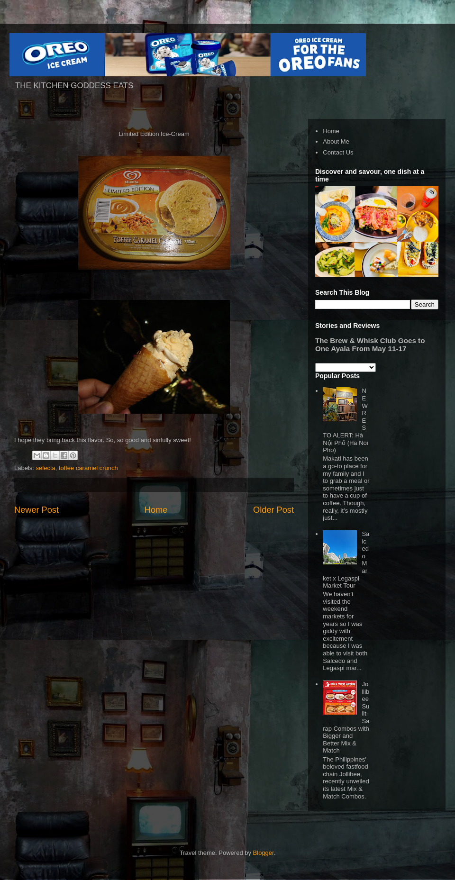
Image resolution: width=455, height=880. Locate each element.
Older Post (273, 510)
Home (156, 510)
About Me (336, 141)
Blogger (263, 852)
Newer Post (36, 510)
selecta (45, 468)
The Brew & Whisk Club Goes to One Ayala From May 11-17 (370, 344)
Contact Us (338, 152)
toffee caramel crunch (88, 468)
